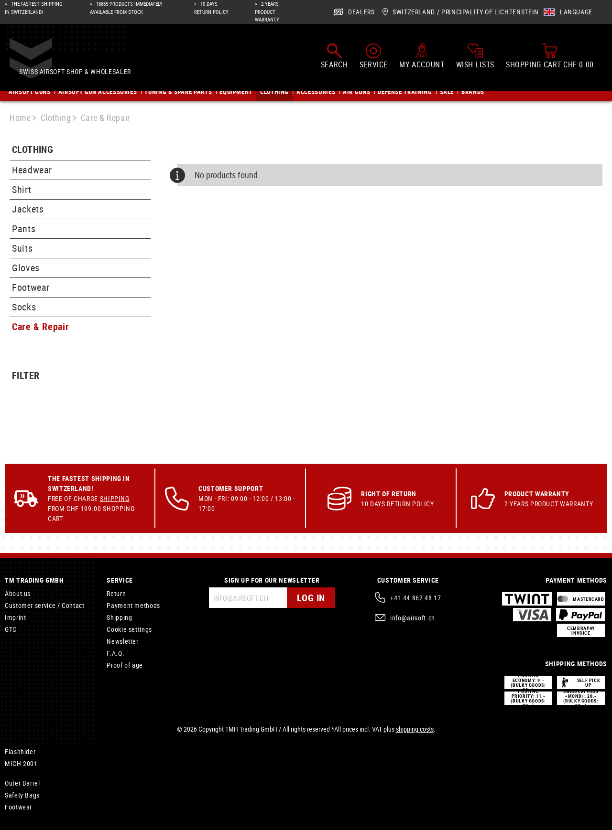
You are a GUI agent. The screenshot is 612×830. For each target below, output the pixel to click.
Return (116, 593)
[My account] (421, 56)
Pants (23, 228)
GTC (11, 629)
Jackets (28, 208)
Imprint (15, 617)
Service (119, 580)
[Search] (334, 56)
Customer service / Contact (45, 605)
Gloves (26, 267)
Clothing (32, 150)
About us (18, 593)
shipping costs (415, 729)
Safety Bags (22, 794)
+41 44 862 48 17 (415, 597)
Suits (22, 248)
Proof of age (125, 665)
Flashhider (20, 751)
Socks (24, 306)
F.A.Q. (115, 653)
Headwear (32, 169)
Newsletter (122, 641)
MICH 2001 (21, 763)
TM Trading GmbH (34, 580)
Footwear (31, 287)
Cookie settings (129, 629)
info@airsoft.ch (412, 617)
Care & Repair (40, 326)
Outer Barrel (22, 782)
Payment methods (133, 605)
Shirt (21, 189)
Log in (311, 597)
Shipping (115, 498)
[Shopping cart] (550, 56)
